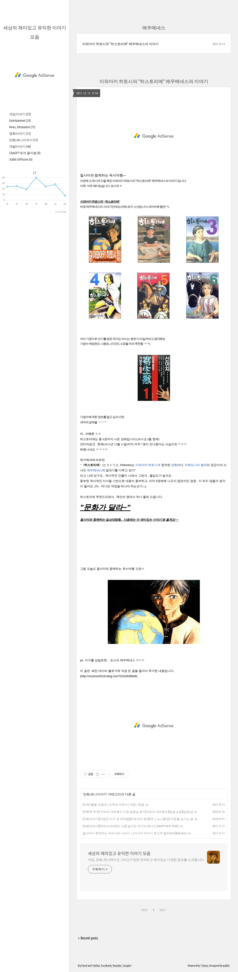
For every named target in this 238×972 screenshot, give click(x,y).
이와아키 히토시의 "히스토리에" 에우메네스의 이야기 (120, 44)
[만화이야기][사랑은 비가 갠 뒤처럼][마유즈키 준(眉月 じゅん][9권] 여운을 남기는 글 (138, 818)
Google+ (127, 965)
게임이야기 (20, 114)
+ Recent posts (88, 938)
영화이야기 (20, 133)
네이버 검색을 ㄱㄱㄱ (93, 422)
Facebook (106, 965)
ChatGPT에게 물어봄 (24, 153)
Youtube (117, 965)
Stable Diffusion (20, 159)
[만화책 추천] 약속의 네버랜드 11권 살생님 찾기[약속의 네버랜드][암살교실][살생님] (138, 811)
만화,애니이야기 (23, 140)
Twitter (96, 965)
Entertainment (20, 120)
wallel (226, 965)
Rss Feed (82, 965)
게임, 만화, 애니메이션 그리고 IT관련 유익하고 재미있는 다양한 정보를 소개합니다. (146, 860)
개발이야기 (20, 146)
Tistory (204, 965)
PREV (144, 909)
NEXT (162, 909)
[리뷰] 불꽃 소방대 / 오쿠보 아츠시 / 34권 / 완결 (113, 804)
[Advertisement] (34, 75)
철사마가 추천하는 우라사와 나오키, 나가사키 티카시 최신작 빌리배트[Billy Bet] (134, 833)
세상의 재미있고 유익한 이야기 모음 (119, 853)
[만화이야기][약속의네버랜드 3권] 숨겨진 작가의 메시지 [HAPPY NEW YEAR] (131, 826)
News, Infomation (22, 127)
